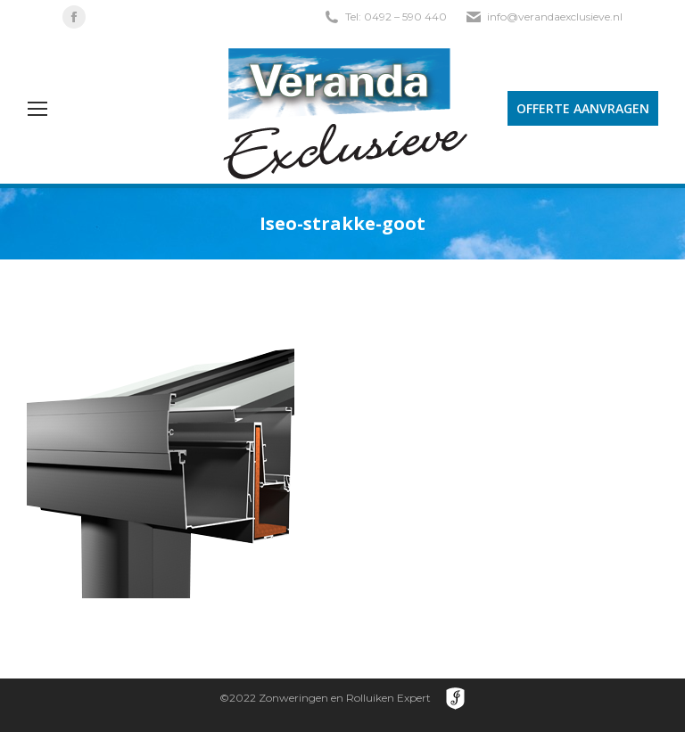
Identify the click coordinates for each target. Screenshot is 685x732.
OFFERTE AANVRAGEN (582, 108)
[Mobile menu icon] (37, 108)
